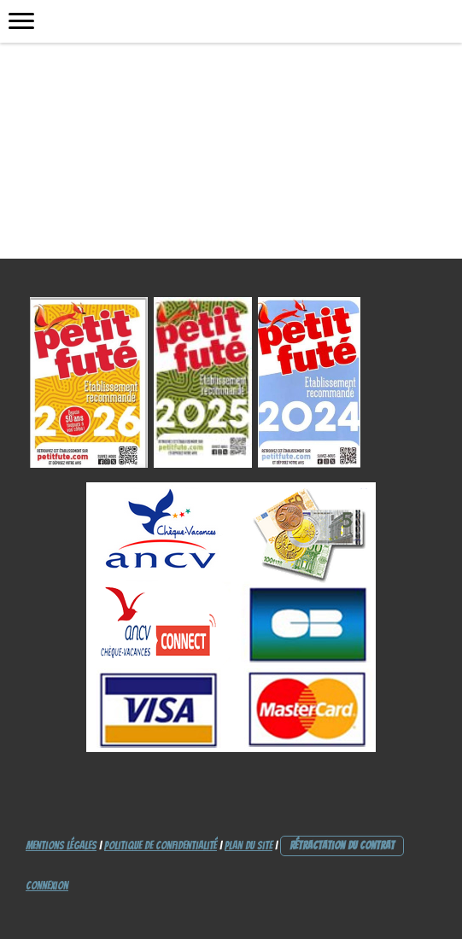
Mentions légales (61, 845)
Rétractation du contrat (342, 845)
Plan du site (248, 845)
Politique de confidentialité (160, 845)
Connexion (47, 885)
